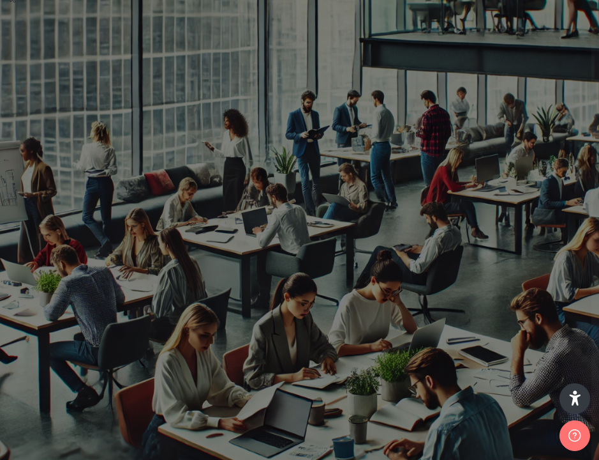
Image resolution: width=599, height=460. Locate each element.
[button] (574, 398)
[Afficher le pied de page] (574, 435)
